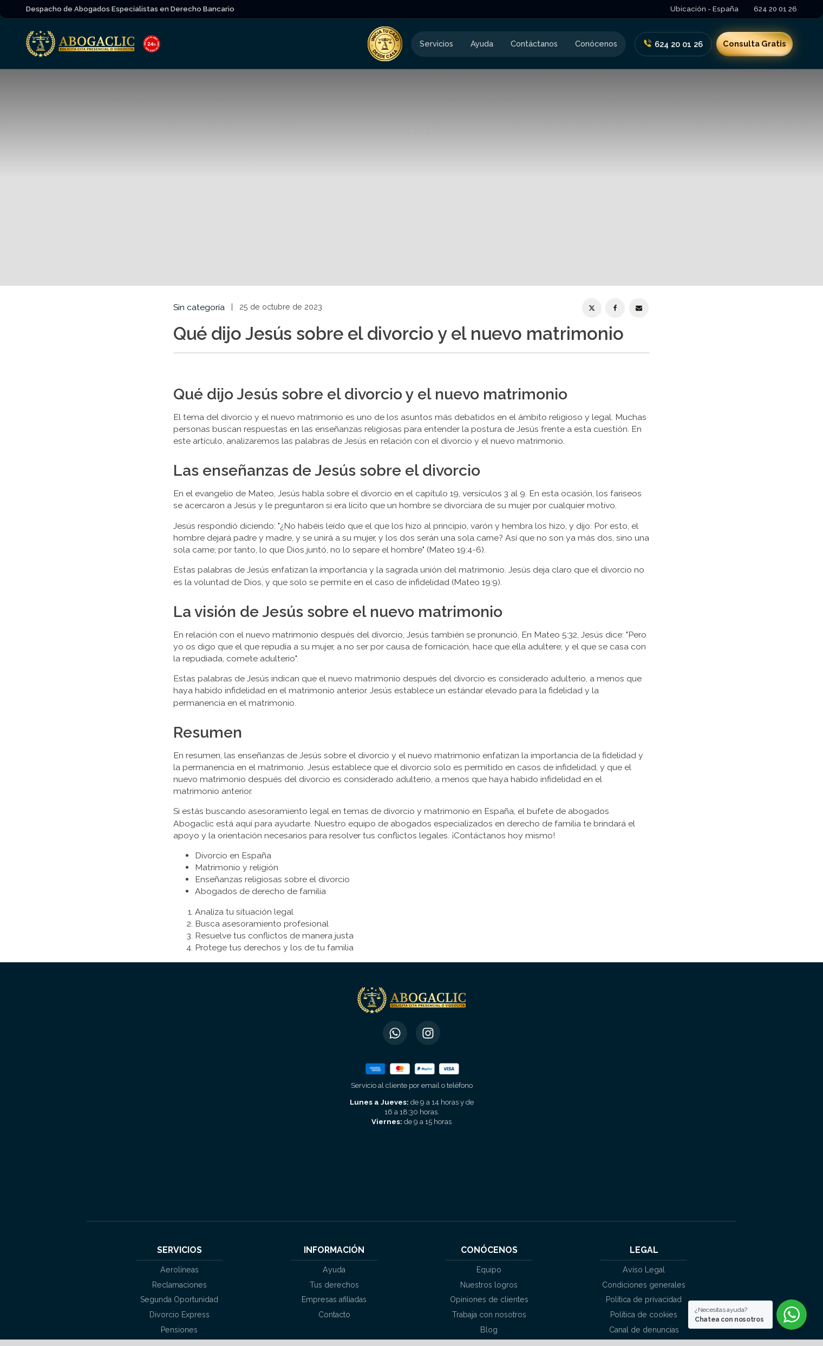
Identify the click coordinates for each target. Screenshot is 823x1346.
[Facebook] (615, 308)
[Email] (639, 308)
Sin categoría (199, 307)
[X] (592, 308)
